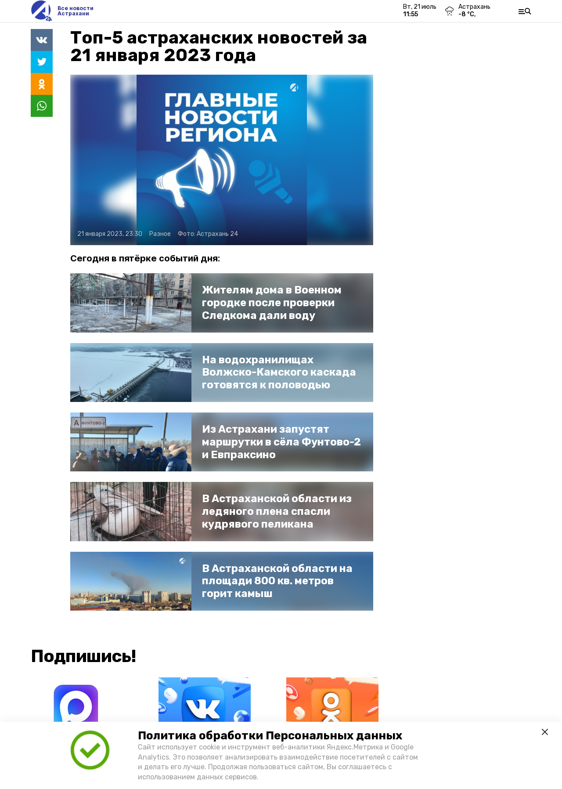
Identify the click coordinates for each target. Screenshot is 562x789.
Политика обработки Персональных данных (270, 735)
